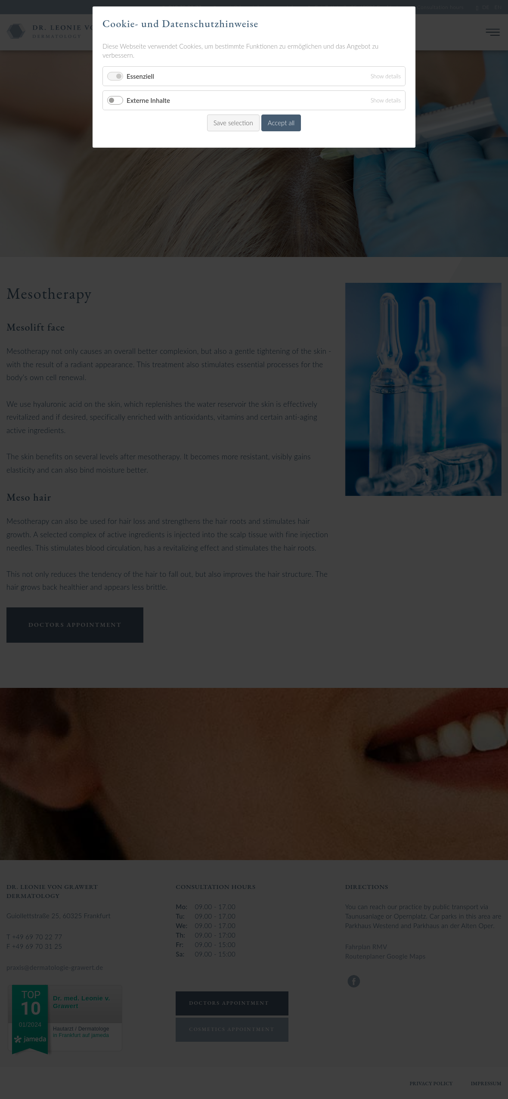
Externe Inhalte (148, 100)
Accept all (281, 123)
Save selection (233, 123)
